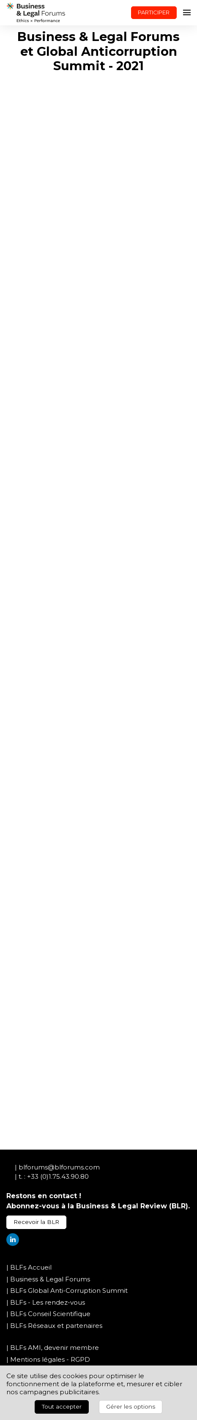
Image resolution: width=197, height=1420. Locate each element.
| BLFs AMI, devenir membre (52, 1348)
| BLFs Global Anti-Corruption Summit (67, 1290)
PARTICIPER (154, 12)
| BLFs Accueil (29, 1267)
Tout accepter (62, 1406)
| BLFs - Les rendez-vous (45, 1302)
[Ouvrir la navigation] (187, 12)
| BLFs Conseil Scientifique (48, 1314)
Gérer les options (130, 1406)
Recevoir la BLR (36, 1221)
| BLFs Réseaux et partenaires (54, 1326)
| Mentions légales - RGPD (48, 1359)
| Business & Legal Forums (48, 1279)
